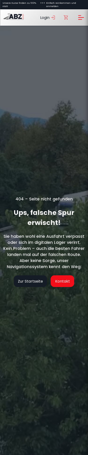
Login (48, 17)
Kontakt (62, 281)
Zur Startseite (30, 281)
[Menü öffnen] (81, 17)
